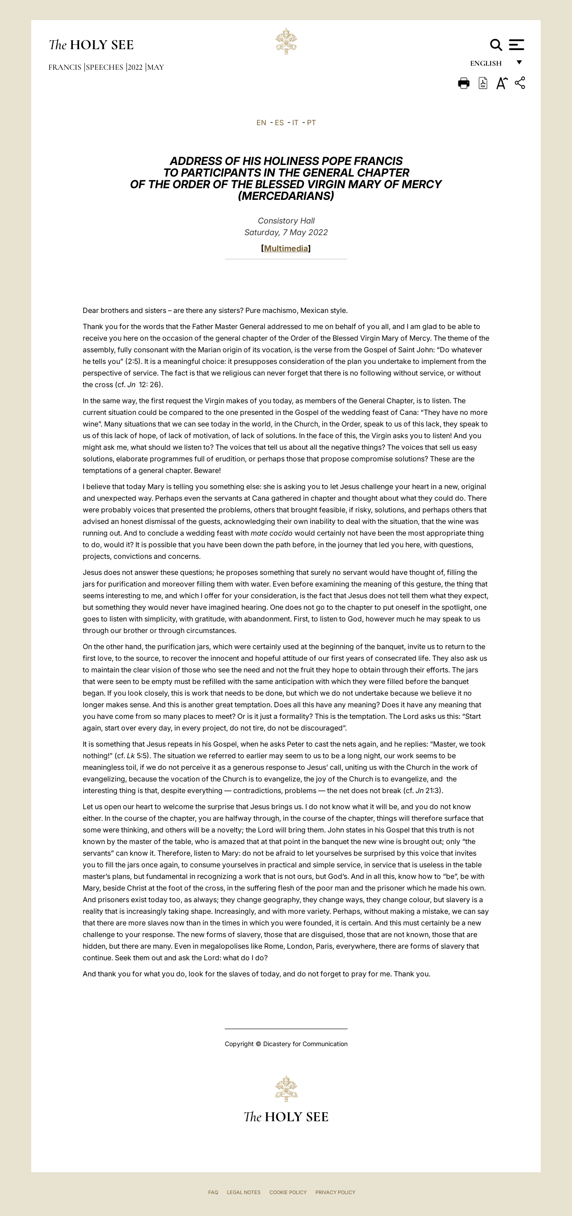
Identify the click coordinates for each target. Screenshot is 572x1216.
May (155, 67)
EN (261, 122)
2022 (136, 67)
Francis (65, 67)
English (490, 66)
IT (295, 122)
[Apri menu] (515, 44)
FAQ (213, 1192)
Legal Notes (244, 1192)
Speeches (105, 67)
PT (311, 122)
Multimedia (286, 248)
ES (279, 122)
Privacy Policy (335, 1192)
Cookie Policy (288, 1192)
